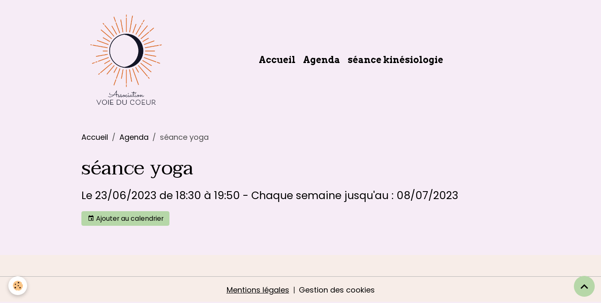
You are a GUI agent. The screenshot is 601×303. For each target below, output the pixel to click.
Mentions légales (258, 290)
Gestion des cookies (337, 290)
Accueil (277, 59)
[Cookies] (17, 285)
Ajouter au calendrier (126, 218)
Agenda (321, 59)
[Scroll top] (584, 286)
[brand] (127, 60)
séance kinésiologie (395, 59)
